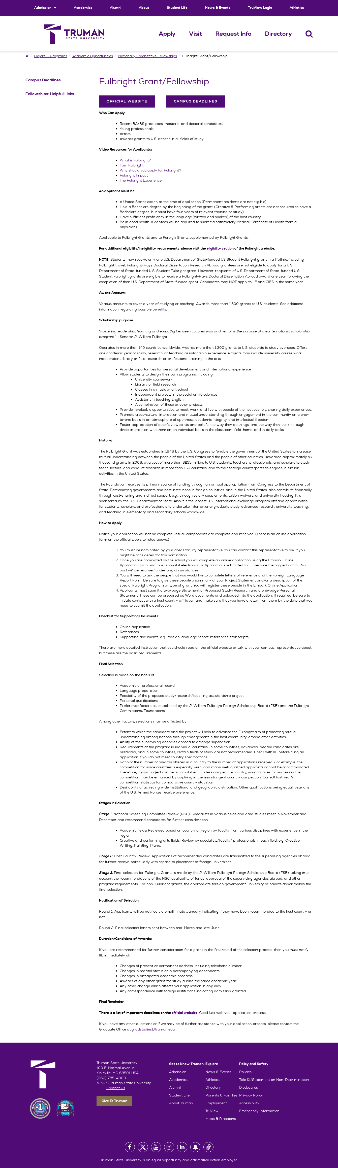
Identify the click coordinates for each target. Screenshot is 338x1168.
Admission (45, 7)
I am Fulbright (131, 165)
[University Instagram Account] (169, 1147)
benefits (159, 309)
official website (184, 1013)
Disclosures (248, 1087)
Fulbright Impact (134, 175)
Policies (245, 1072)
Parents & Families (221, 1095)
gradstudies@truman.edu (153, 1029)
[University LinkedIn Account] (182, 1147)
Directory (278, 34)
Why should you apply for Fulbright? (150, 170)
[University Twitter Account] (143, 1147)
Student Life (177, 8)
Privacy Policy (251, 1095)
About (144, 8)
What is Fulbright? (135, 160)
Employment (216, 1103)
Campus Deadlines (196, 101)
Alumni (115, 8)
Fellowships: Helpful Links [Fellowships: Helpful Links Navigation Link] (49, 93)
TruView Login (260, 8)
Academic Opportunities (92, 56)
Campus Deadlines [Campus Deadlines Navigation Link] (43, 80)
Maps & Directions (220, 1118)
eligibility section (220, 248)
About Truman (181, 1103)
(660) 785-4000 (111, 1078)
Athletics (297, 8)
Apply (167, 34)
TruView (212, 1111)
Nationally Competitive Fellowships (147, 56)
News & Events (217, 8)
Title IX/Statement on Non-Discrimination (274, 1079)
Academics (83, 8)
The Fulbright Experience (141, 180)
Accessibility (249, 1103)
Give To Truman (114, 1101)
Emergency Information (259, 1111)
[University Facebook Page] (130, 1147)
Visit (195, 34)
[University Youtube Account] (156, 1147)
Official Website (127, 101)
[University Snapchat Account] (195, 1147)
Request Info (234, 34)
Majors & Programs (50, 56)
